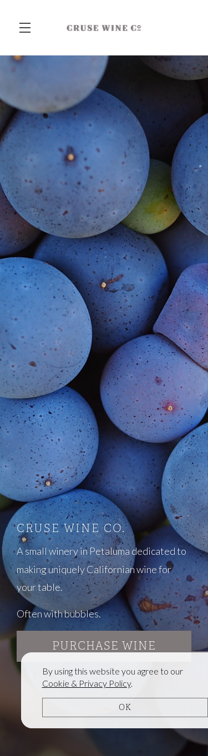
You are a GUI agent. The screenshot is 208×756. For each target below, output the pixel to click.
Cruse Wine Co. (104, 27)
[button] (27, 27)
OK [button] (125, 707)
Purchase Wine (104, 646)
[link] (86, 683)
